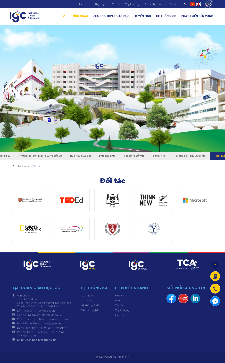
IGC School (88, 300)
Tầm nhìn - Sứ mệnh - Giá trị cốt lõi (41, 155)
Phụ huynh (100, 4)
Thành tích (159, 155)
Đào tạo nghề (89, 310)
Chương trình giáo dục (111, 16)
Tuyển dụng (132, 4)
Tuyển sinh (142, 16)
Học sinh (84, 4)
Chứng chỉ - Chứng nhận (190, 155)
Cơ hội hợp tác (153, 4)
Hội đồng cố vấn (134, 155)
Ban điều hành (107, 155)
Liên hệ (172, 4)
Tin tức (116, 4)
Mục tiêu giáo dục (80, 155)
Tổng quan (79, 16)
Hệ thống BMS (90, 305)
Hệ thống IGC (166, 16)
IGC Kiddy (87, 295)
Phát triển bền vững (197, 16)
